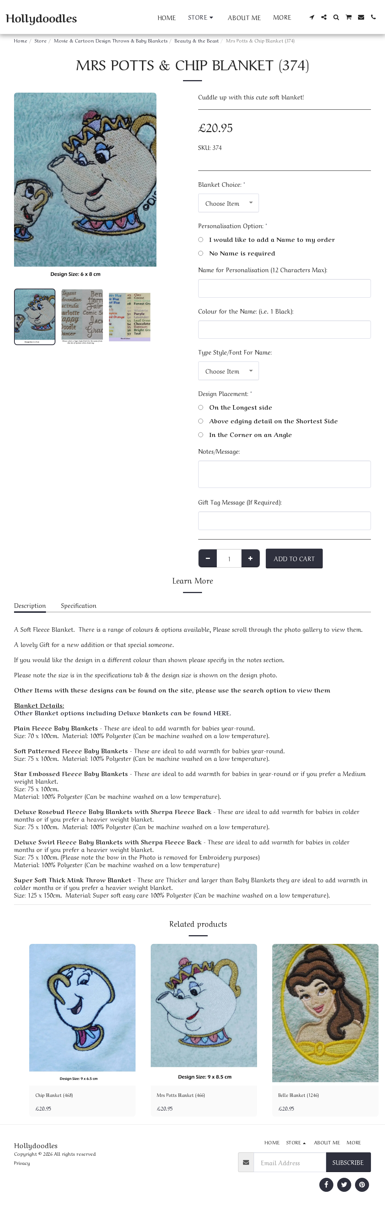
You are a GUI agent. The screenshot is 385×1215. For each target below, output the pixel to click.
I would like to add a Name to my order (266, 239)
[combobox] (228, 203)
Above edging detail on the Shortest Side (268, 420)
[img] (82, 1015)
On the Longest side (235, 406)
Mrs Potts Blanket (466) (189, 1096)
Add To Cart (294, 558)
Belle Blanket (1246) (305, 1096)
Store (41, 40)
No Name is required (236, 252)
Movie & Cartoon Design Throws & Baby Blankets (110, 40)
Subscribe (348, 1164)
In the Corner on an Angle (245, 434)
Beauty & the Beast (197, 40)
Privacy (22, 1164)
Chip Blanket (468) (60, 1096)
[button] (311, 17)
